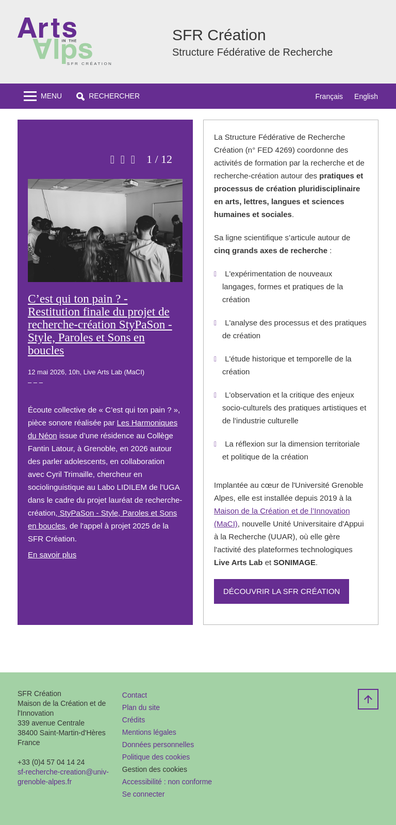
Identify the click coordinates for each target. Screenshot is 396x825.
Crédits (133, 720)
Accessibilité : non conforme (167, 782)
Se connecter (143, 794)
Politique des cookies (156, 757)
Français (329, 96)
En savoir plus (52, 554)
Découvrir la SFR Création (281, 591)
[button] (108, 96)
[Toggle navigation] (43, 96)
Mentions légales (149, 732)
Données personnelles (158, 744)
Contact (134, 695)
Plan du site (141, 707)
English (366, 96)
